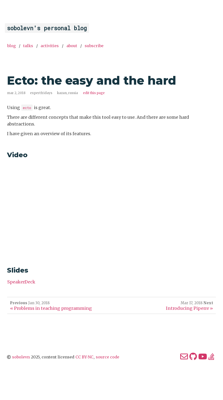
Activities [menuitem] (50, 45)
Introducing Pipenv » (189, 308)
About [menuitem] (72, 45)
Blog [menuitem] (11, 45)
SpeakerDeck (21, 282)
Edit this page (94, 93)
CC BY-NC (84, 357)
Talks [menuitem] (28, 45)
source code (107, 357)
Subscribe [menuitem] (94, 45)
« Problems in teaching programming (51, 308)
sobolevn (21, 357)
